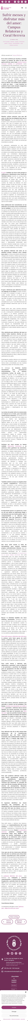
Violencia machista (14, 45)
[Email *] (14, 989)
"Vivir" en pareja (6, 41)
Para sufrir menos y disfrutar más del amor (13, 636)
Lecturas (10, 43)
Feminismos (21, 41)
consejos (17, 41)
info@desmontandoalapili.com (13, 971)
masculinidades (16, 43)
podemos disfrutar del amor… (13, 876)
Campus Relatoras (17, 55)
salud (21, 43)
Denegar (14, 1011)
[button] (26, 992)
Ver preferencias (14, 1015)
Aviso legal (23, 1019)
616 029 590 (15, 968)
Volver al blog (14, 917)
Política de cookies (7, 1019)
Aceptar (14, 1007)
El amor (3, 172)
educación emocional (14, 446)
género (6, 43)
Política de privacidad (15, 1019)
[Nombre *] (14, 985)
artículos (12, 41)
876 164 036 (7, 968)
